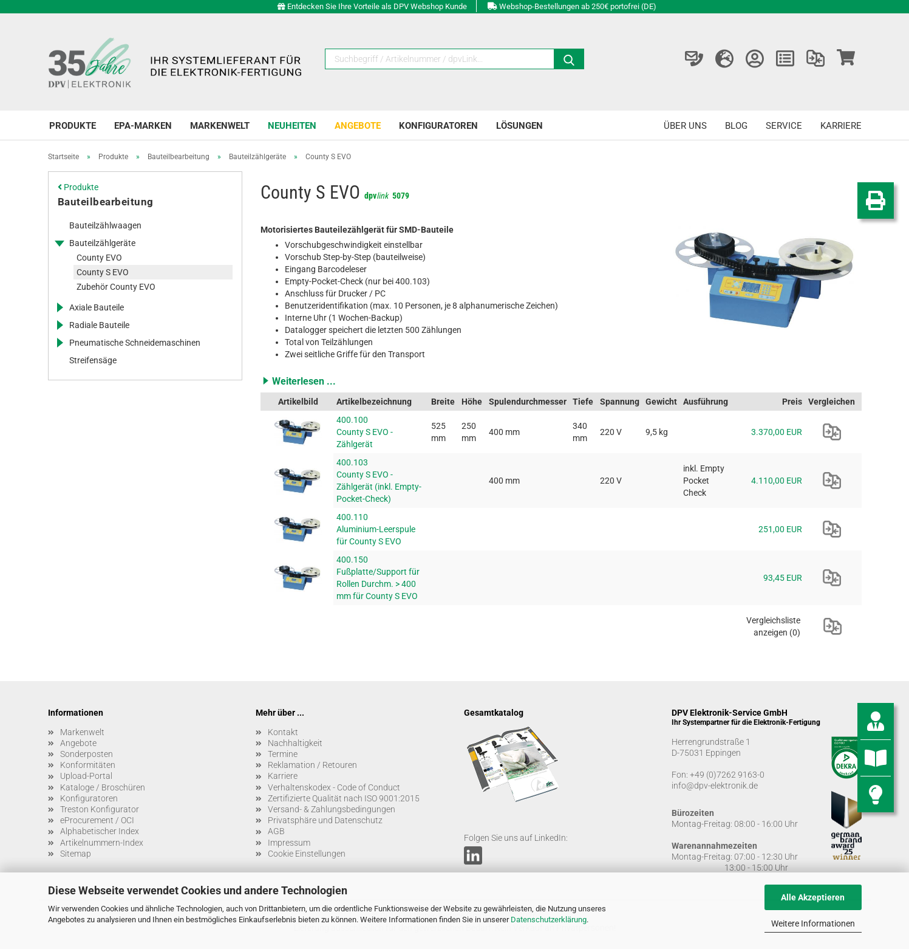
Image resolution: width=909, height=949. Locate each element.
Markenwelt (220, 125)
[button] (561, 381)
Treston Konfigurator (99, 809)
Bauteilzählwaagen (105, 225)
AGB (276, 831)
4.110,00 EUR (776, 480)
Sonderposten (86, 754)
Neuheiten (292, 125)
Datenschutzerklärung (549, 919)
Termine (283, 754)
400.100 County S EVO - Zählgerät (364, 432)
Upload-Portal (86, 776)
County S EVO (103, 272)
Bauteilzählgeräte (102, 243)
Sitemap (75, 853)
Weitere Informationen (813, 923)
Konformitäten (87, 765)
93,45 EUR (782, 578)
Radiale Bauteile (99, 325)
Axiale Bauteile (96, 307)
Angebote (358, 125)
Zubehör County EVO (116, 287)
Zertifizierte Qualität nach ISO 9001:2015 (344, 798)
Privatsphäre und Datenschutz (325, 820)
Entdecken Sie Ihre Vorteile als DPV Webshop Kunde (377, 6)
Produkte (72, 125)
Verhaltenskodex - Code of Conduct (334, 787)
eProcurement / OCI (97, 820)
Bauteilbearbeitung (106, 202)
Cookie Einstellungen (307, 853)
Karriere (841, 125)
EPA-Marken (143, 125)
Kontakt (283, 732)
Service (784, 125)
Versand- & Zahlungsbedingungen (331, 809)
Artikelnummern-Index (101, 843)
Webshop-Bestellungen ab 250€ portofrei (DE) (577, 6)
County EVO (99, 257)
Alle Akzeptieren (813, 897)
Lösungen (519, 125)
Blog (736, 125)
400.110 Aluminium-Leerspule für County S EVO (375, 529)
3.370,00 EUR (776, 432)
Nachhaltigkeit (295, 743)
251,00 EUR (780, 529)
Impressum (289, 843)
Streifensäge (93, 360)
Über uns (685, 125)
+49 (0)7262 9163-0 (727, 774)
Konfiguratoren (438, 125)
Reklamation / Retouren (312, 765)
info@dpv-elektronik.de (715, 785)
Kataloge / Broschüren (102, 787)
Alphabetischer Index (99, 831)
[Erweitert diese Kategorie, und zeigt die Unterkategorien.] (59, 243)
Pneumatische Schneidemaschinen (134, 343)
